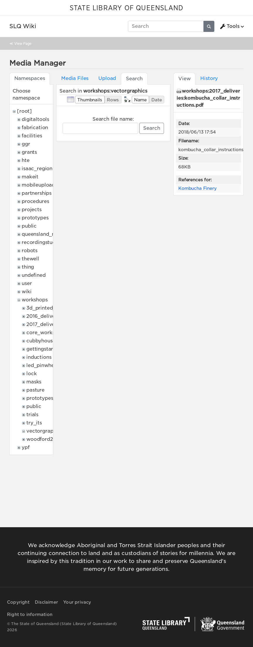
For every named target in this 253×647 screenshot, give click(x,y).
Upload (107, 78)
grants (29, 152)
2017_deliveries (45, 324)
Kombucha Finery (197, 188)
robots (29, 250)
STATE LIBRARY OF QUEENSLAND (126, 8)
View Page (22, 43)
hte (26, 160)
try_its (34, 423)
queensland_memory (47, 234)
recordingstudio (41, 242)
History (209, 78)
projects (32, 209)
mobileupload (38, 185)
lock (31, 373)
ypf (26, 447)
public (29, 226)
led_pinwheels (43, 365)
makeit (30, 177)
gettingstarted (43, 349)
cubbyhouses (42, 341)
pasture (35, 390)
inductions (38, 357)
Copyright (18, 602)
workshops (35, 300)
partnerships (37, 193)
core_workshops (46, 332)
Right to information (29, 614)
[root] (24, 111)
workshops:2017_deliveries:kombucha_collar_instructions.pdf (208, 98)
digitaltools (35, 119)
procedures (35, 201)
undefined (34, 275)
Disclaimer (46, 602)
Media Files (74, 78)
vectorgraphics (44, 431)
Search (151, 128)
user (27, 283)
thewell (30, 259)
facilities (32, 136)
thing (28, 267)
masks (33, 382)
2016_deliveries (45, 316)
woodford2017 (43, 439)
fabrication (35, 127)
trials (32, 414)
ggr (26, 144)
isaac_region (37, 168)
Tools (229, 26)
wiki (26, 291)
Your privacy (77, 602)
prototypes (35, 218)
